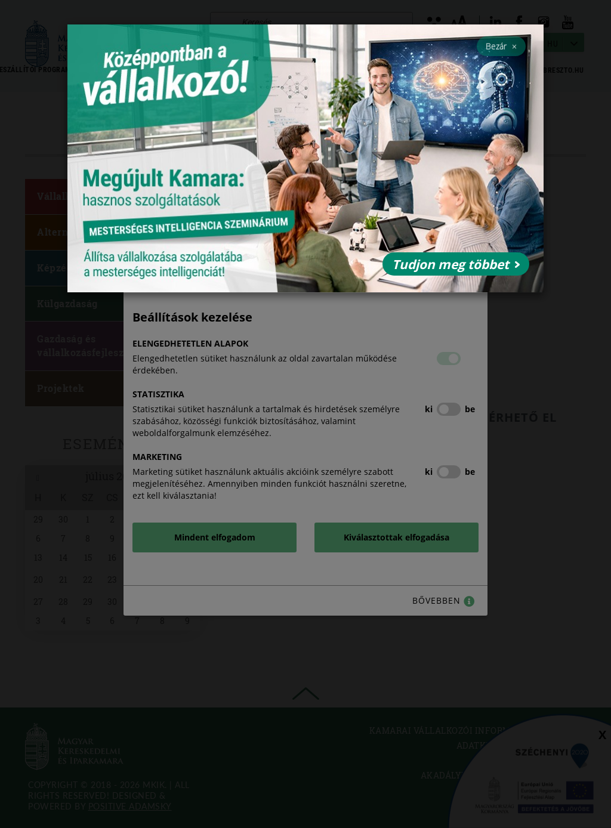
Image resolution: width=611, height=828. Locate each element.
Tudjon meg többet (456, 264)
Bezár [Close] (501, 46)
